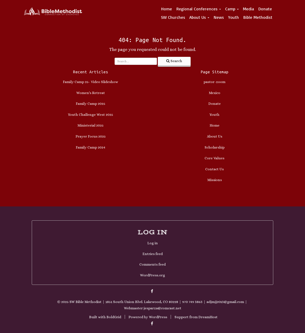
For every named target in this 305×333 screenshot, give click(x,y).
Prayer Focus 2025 (91, 136)
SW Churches (173, 17)
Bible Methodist (257, 17)
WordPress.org (152, 275)
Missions (214, 180)
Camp (232, 8)
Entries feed (153, 254)
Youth (233, 17)
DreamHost (208, 317)
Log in (152, 243)
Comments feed (152, 264)
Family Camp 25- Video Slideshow (90, 82)
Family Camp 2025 (90, 104)
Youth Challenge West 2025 (90, 115)
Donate (265, 8)
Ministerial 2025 (91, 125)
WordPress (158, 317)
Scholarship (215, 147)
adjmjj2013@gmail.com (225, 302)
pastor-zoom (214, 82)
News (219, 17)
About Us (199, 17)
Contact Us (214, 169)
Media (248, 8)
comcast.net (171, 308)
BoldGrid (114, 317)
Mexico (214, 93)
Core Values (214, 158)
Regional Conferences (198, 8)
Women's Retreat (90, 93)
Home (166, 8)
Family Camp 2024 (90, 147)
